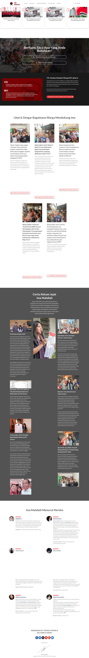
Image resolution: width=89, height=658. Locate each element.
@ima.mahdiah (56, 521)
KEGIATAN (32, 3)
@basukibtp (68, 522)
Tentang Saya (51, 3)
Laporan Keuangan (41, 3)
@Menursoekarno (20, 597)
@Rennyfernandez (58, 597)
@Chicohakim (57, 519)
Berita (26, 3)
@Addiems (18, 519)
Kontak (59, 3)
